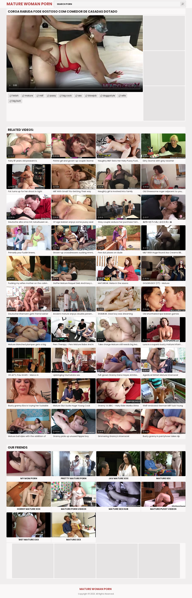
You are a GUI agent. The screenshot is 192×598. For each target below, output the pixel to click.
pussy (53, 95)
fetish (15, 95)
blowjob (92, 95)
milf (41, 95)
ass (80, 95)
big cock (67, 95)
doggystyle (109, 95)
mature (29, 95)
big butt (16, 100)
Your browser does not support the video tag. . (75, 53)
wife (123, 95)
